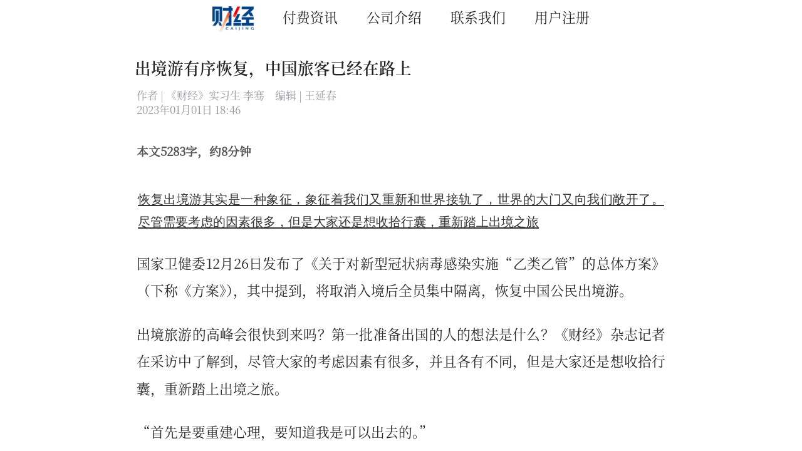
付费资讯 (310, 16)
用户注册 (562, 16)
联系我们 (478, 16)
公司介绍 (394, 16)
